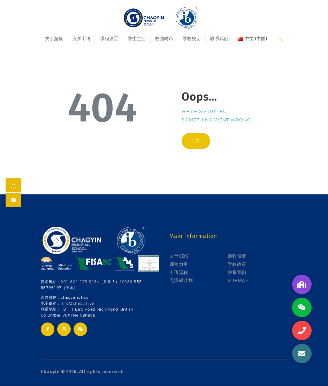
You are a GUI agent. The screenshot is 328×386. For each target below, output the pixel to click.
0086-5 (129, 282)
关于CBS (179, 256)
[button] (302, 353)
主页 (196, 141)
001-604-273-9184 (80, 282)
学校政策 (237, 264)
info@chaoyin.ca (77, 303)
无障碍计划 (181, 280)
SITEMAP (238, 280)
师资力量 (178, 264)
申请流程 (178, 272)
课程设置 (237, 256)
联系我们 (237, 272)
